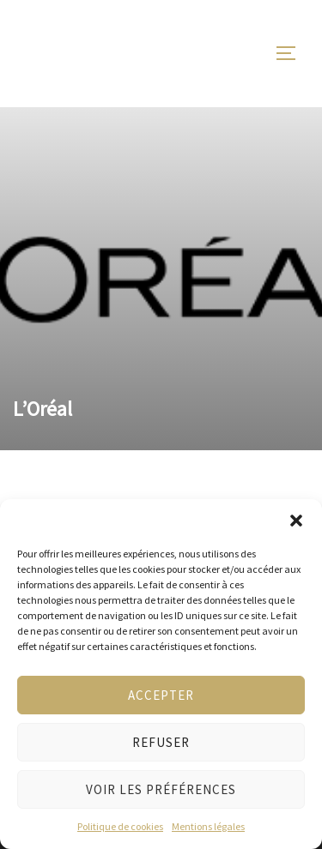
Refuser (161, 742)
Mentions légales (208, 826)
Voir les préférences (161, 789)
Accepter (161, 695)
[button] (296, 520)
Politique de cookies (120, 826)
